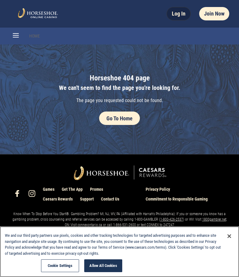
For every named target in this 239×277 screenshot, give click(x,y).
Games (48, 189)
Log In (178, 13)
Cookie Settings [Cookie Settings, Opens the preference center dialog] (60, 265)
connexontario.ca (90, 225)
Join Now (214, 13)
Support (87, 199)
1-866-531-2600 (124, 225)
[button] (16, 36)
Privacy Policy (158, 189)
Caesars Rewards (58, 199)
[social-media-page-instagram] (33, 195)
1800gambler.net (214, 219)
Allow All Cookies (103, 265)
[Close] (229, 236)
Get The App (72, 189)
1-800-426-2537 (171, 219)
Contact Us (110, 199)
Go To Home (119, 118)
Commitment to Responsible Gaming (177, 199)
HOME (34, 36)
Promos (96, 189)
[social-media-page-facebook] (19, 195)
